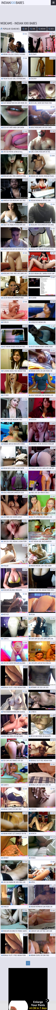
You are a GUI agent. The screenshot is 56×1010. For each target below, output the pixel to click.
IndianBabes (12, 2)
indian (42, 29)
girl (32, 29)
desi (51, 29)
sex (25, 29)
